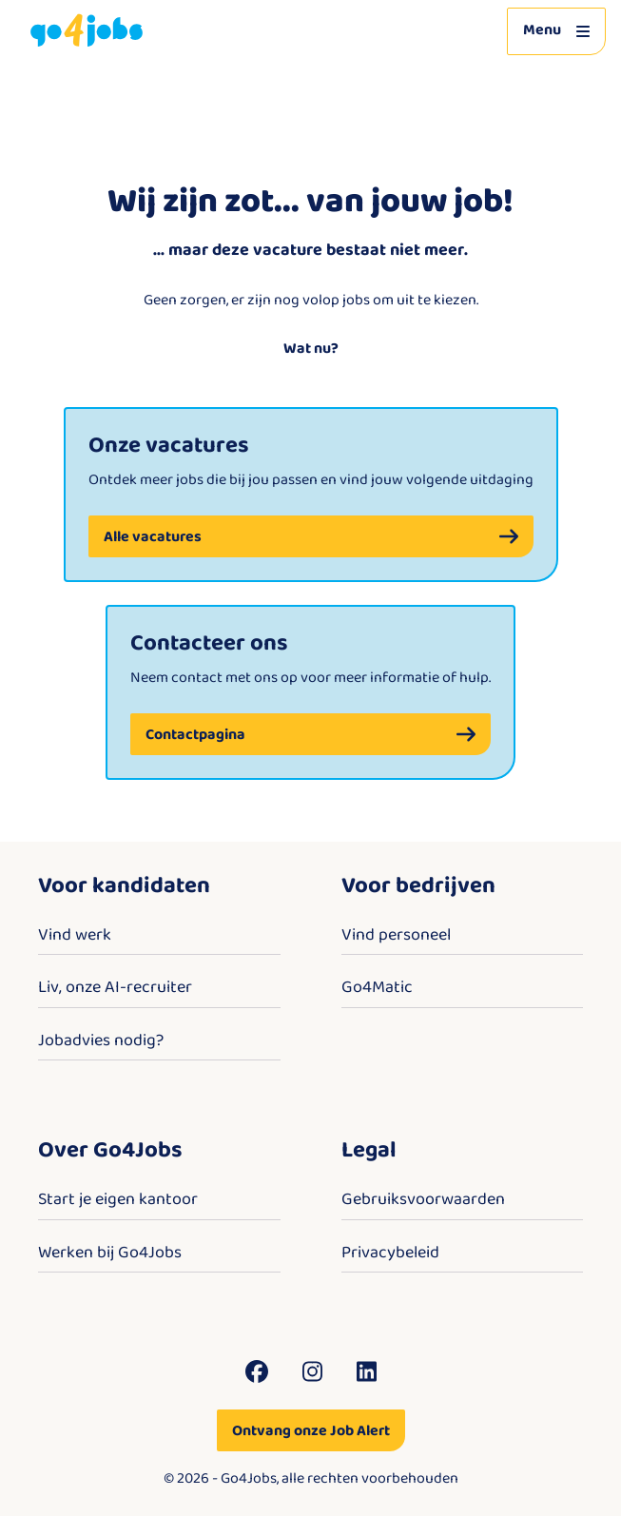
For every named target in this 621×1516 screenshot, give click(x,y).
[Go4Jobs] (86, 31)
